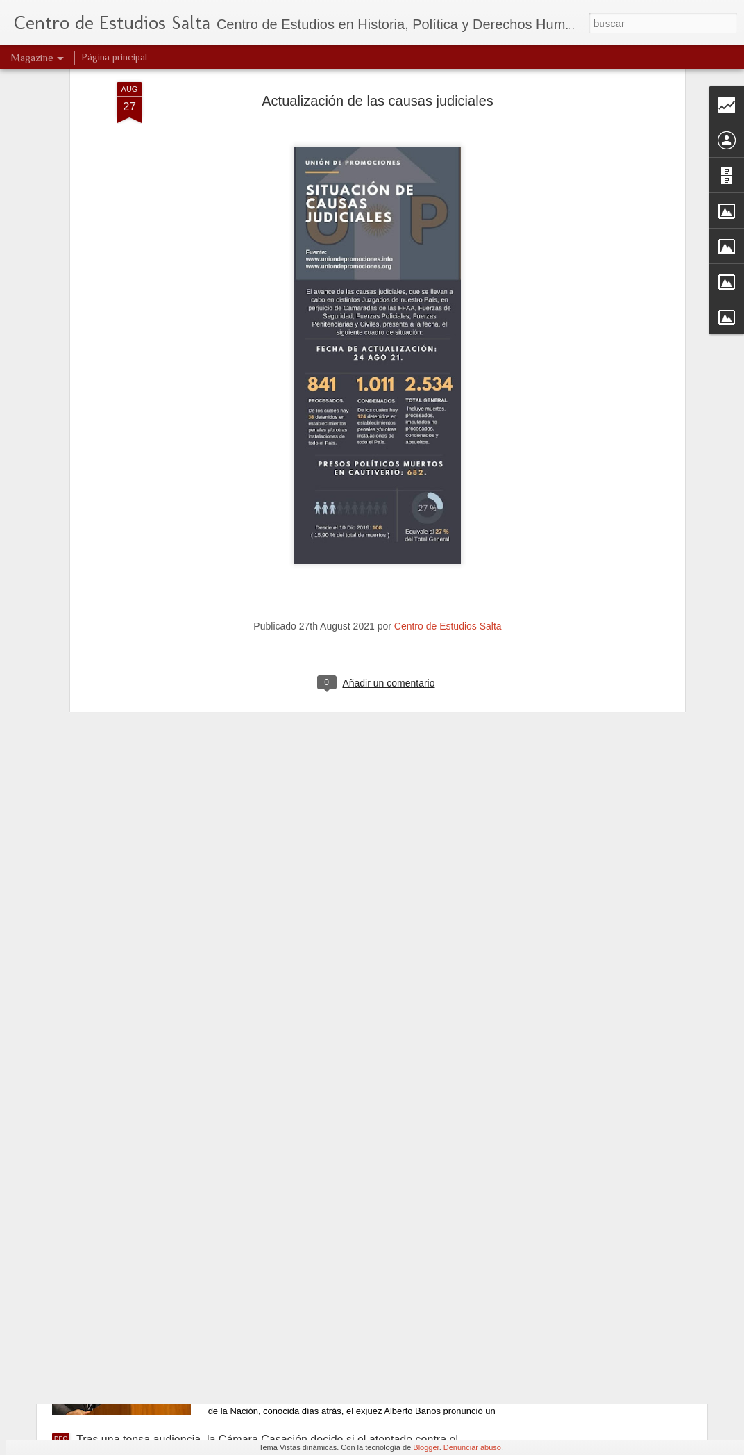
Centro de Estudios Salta (448, 512)
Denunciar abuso (472, 1447)
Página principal (114, 57)
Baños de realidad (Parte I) (298, 1282)
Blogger (426, 1447)
